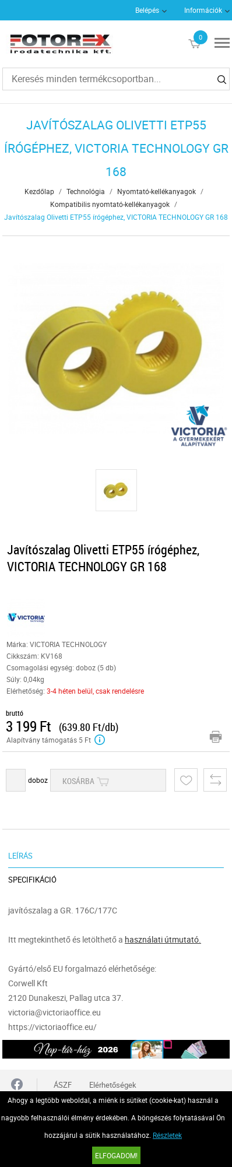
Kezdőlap (39, 191)
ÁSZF (63, 1085)
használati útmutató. (163, 939)
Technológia (85, 191)
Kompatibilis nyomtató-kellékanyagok (110, 204)
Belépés (147, 10)
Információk (203, 10)
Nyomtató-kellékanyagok (156, 191)
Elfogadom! (116, 1155)
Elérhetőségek (112, 1085)
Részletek (167, 1135)
